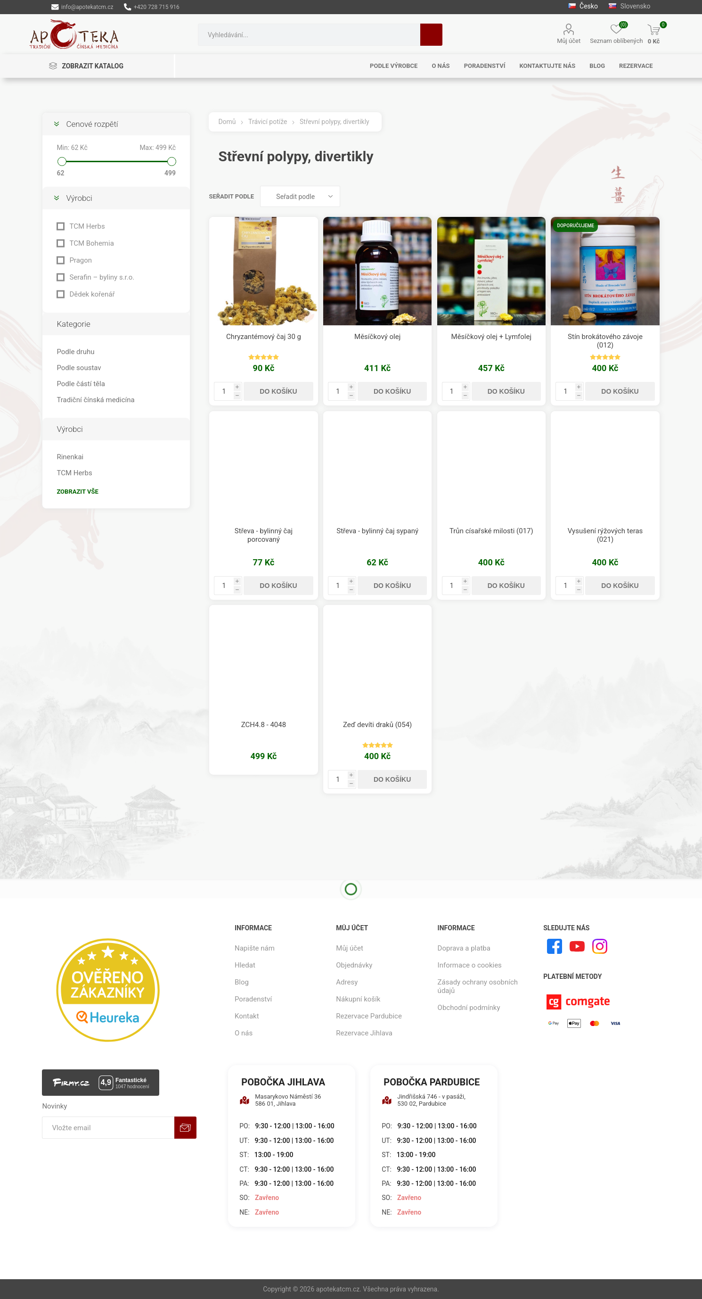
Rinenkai (70, 457)
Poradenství (253, 999)
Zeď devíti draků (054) (377, 724)
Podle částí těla (81, 384)
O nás (244, 1033)
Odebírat (185, 1128)
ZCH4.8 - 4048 (263, 724)
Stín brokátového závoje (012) (605, 340)
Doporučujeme (575, 225)
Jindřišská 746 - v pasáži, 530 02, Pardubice (423, 1100)
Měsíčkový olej (377, 336)
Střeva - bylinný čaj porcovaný (264, 535)
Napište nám (255, 948)
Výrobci (79, 198)
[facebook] (554, 946)
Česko (583, 6)
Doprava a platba (464, 948)
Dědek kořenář (91, 294)
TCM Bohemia (91, 243)
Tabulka (635, 196)
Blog (242, 982)
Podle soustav (79, 368)
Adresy (347, 982)
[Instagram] (599, 946)
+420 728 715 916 (151, 7)
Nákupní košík (358, 999)
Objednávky (354, 965)
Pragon (80, 260)
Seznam (653, 196)
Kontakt (247, 1016)
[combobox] (309, 35)
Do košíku (278, 391)
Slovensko (629, 6)
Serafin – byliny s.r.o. (101, 277)
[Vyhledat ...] (309, 35)
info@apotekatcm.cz (82, 7)
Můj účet (568, 40)
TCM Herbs (87, 226)
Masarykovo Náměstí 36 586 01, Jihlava (280, 1100)
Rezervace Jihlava (364, 1033)
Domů (227, 121)
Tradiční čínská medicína (95, 400)
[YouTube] (577, 946)
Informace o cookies (470, 965)
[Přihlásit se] (108, 1128)
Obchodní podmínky (469, 1007)
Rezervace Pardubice (369, 1016)
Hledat (431, 35)
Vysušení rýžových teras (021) (605, 535)
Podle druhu (75, 352)
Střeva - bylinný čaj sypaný (377, 531)
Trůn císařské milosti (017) (491, 531)
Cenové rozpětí (92, 124)
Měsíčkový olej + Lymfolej (491, 336)
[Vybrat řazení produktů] (300, 196)
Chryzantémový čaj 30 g (263, 336)
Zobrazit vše (77, 491)
